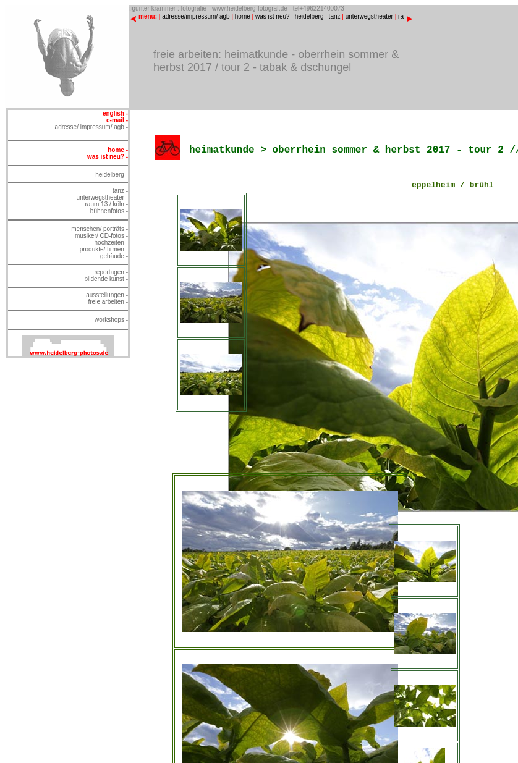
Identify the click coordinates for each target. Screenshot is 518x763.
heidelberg (309, 16)
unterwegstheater (369, 16)
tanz (335, 16)
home (242, 16)
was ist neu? (272, 16)
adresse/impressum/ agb (196, 16)
